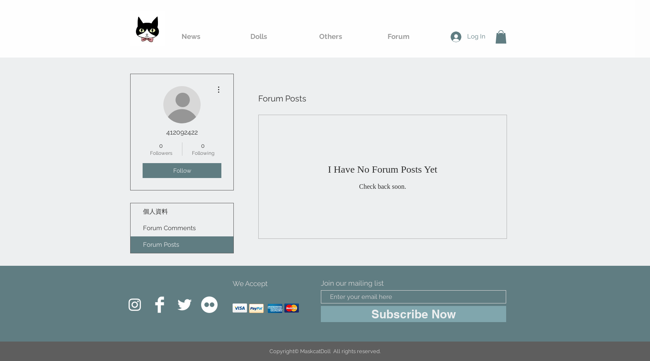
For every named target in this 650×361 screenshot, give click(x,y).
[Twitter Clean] (184, 304)
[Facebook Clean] (159, 304)
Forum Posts (161, 244)
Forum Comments (169, 228)
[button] (501, 36)
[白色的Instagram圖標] (134, 304)
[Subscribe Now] (413, 314)
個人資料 (155, 211)
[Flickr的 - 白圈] (209, 304)
